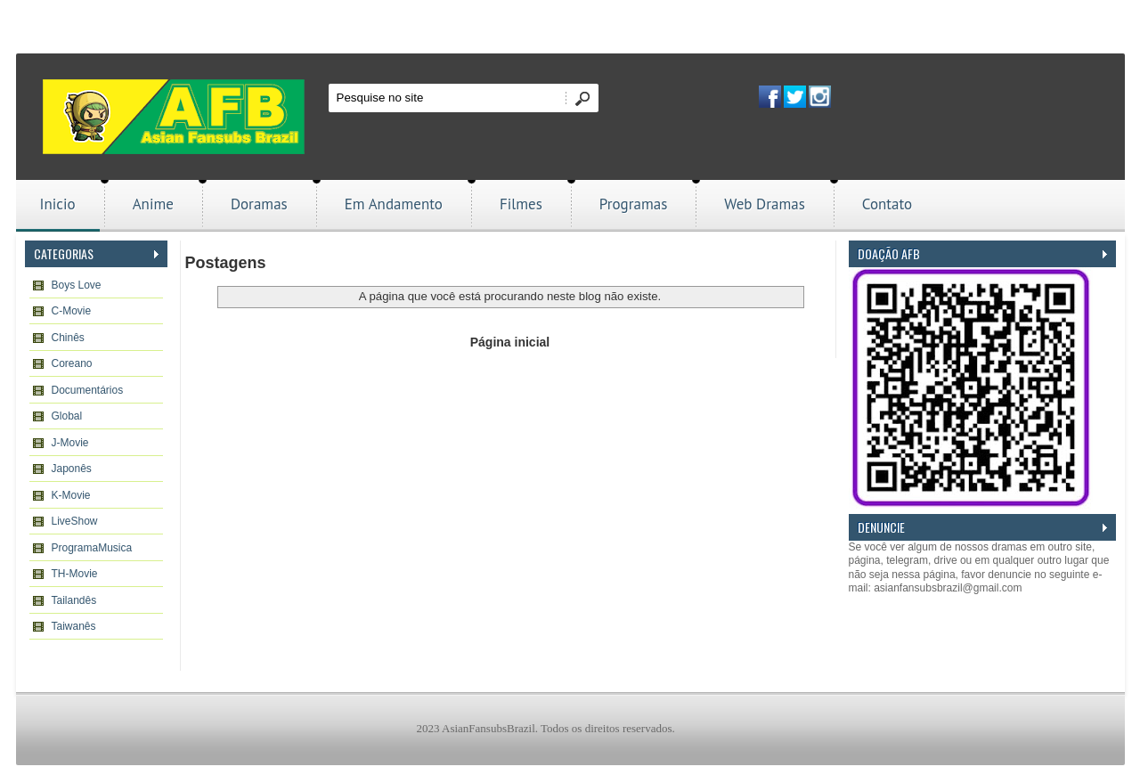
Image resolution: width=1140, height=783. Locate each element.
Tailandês (74, 600)
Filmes (521, 204)
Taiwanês (74, 626)
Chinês (68, 337)
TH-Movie (75, 573)
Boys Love (77, 285)
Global (67, 416)
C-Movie (72, 311)
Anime (153, 204)
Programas (633, 204)
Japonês (72, 468)
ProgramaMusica (92, 548)
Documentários (88, 390)
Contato (887, 204)
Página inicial (510, 342)
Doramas (259, 204)
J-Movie (70, 442)
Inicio (58, 204)
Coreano (72, 363)
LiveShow (75, 521)
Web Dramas (764, 204)
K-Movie (71, 495)
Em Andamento (394, 204)
